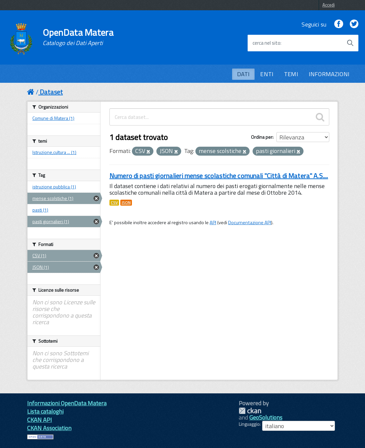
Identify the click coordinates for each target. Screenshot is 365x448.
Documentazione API (249, 222)
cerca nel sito (266, 43)
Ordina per (261, 136)
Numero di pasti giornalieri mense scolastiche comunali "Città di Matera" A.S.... (218, 176)
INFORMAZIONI (329, 74)
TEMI (291, 74)
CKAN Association (49, 427)
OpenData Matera (78, 37)
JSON (126, 203)
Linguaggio (249, 424)
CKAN (250, 410)
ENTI (266, 74)
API (213, 222)
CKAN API (39, 419)
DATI (243, 74)
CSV (114, 203)
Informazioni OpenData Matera (66, 403)
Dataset (51, 92)
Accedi (328, 5)
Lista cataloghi (45, 411)
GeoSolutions (265, 417)
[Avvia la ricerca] (350, 43)
